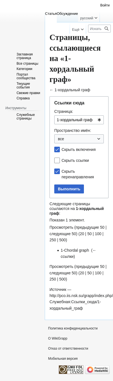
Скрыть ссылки (75, 160)
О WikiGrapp (57, 338)
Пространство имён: (72, 130)
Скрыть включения (79, 149)
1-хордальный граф (72, 90)
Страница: (63, 111)
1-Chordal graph (75, 250)
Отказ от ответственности (68, 348)
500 (62, 240)
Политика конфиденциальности (73, 328)
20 (82, 234)
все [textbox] (61, 139)
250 (53, 240)
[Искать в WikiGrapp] (99, 28)
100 (98, 234)
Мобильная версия (63, 359)
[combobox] (79, 119)
